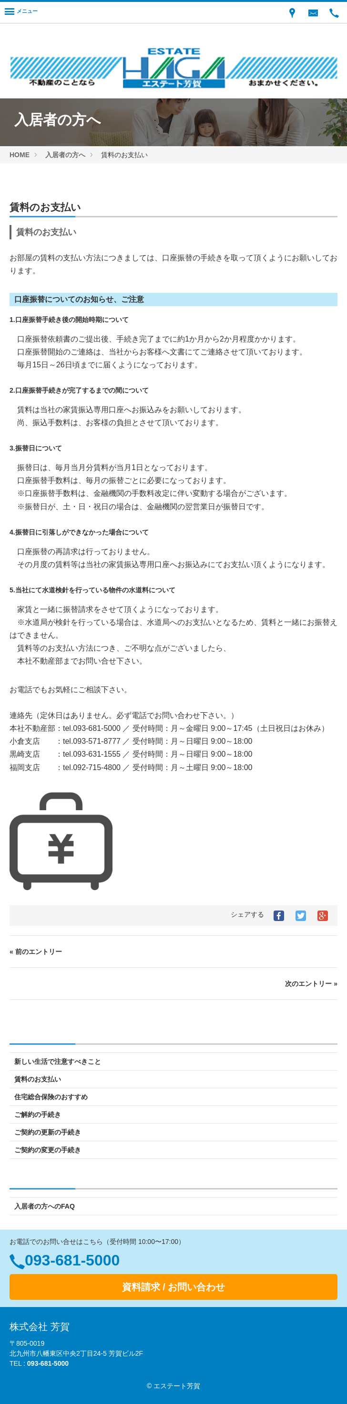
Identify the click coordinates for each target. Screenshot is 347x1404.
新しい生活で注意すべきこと (57, 1061)
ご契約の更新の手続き (47, 1132)
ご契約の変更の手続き (47, 1150)
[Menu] (21, 12)
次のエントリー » (311, 983)
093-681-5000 (72, 1260)
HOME (20, 155)
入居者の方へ (65, 155)
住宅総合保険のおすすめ (51, 1097)
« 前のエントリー (36, 951)
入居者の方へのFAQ (44, 1206)
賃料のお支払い (37, 1079)
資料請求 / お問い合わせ (173, 1287)
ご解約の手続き (37, 1114)
